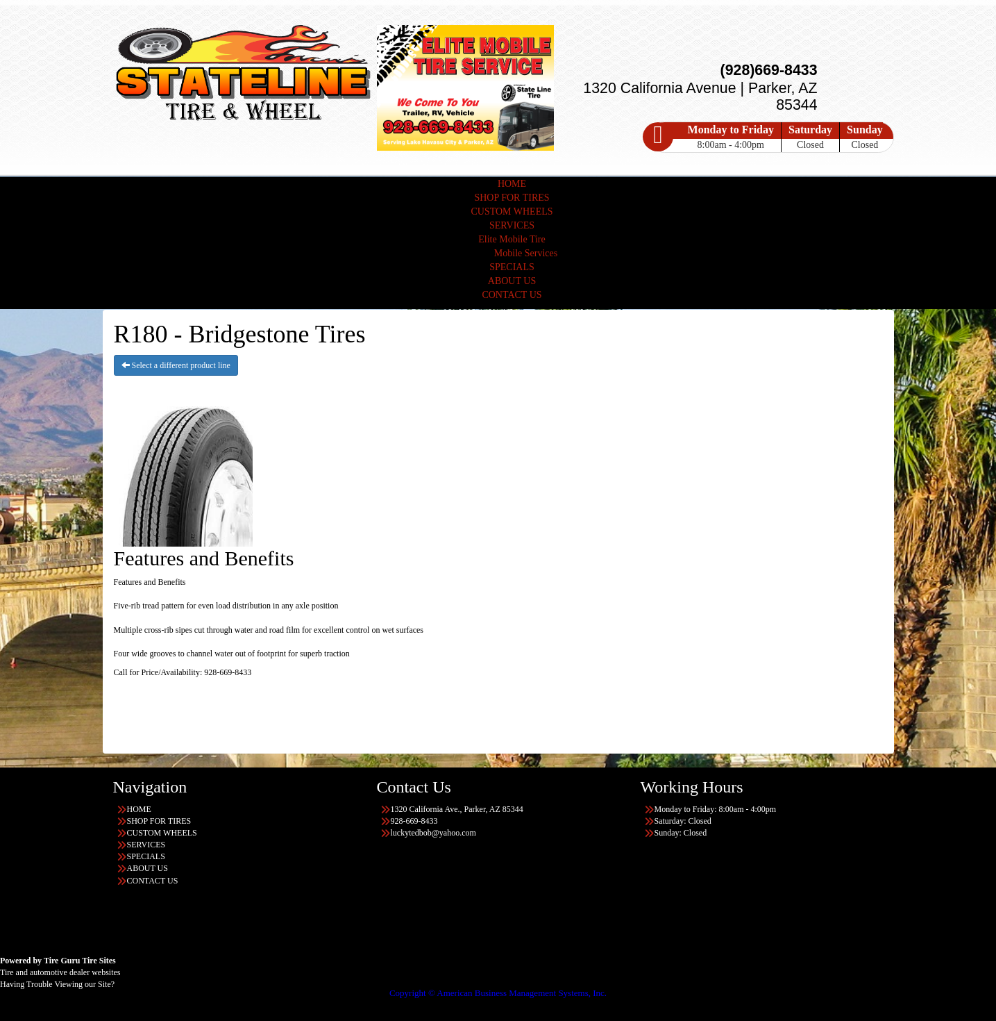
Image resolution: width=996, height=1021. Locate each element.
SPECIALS (511, 267)
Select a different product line (175, 365)
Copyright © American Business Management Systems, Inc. (498, 993)
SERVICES (511, 225)
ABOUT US (512, 281)
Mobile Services (525, 253)
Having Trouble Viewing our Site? (57, 984)
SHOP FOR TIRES (511, 197)
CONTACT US (511, 295)
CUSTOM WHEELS (511, 211)
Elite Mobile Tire (511, 239)
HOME (512, 184)
